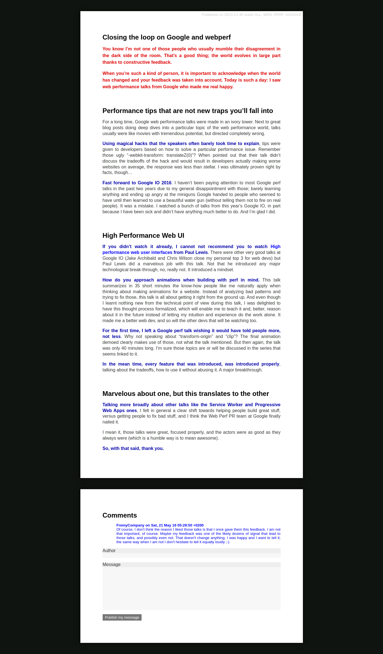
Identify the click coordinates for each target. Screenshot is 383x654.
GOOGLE (293, 15)
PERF (278, 15)
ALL (257, 15)
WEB (267, 15)
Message (192, 586)
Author (192, 553)
